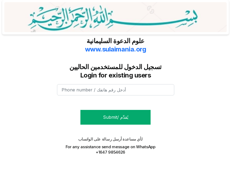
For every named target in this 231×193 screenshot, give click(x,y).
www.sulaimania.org (115, 49)
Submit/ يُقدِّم (115, 117)
